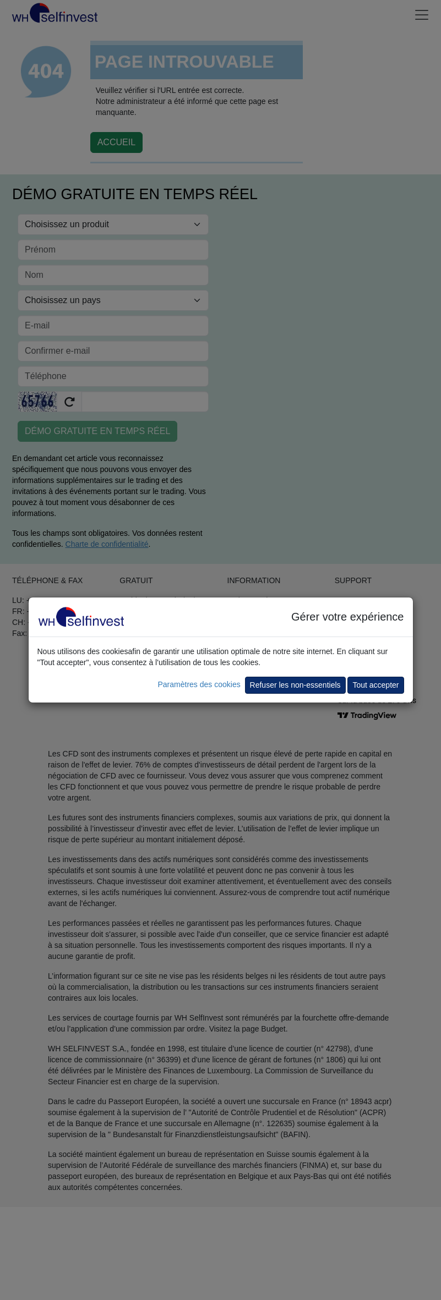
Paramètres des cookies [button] (198, 684)
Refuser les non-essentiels (295, 685)
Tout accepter (375, 685)
